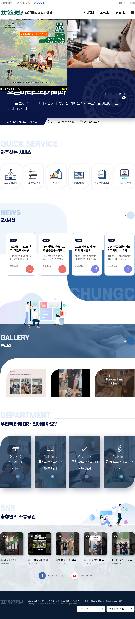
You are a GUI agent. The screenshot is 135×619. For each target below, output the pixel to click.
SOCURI (40, 3)
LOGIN (132, 2)
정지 (124, 97)
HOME (122, 2)
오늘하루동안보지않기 (12, 88)
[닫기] (65, 88)
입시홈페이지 (25, 3)
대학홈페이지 (8, 3)
